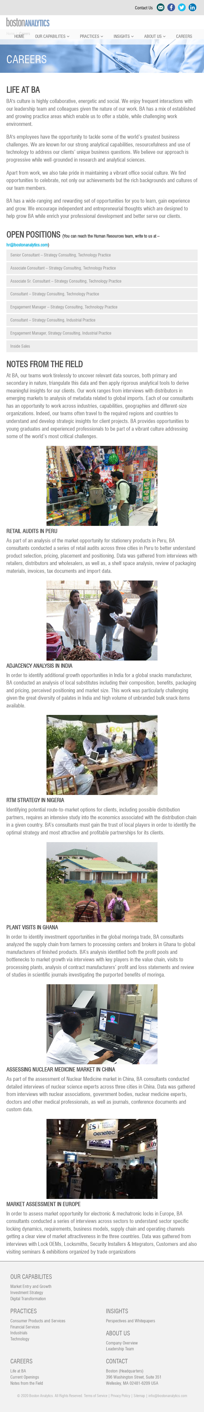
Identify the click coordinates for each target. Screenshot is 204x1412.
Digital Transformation (28, 1296)
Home (19, 36)
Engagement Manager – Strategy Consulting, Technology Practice (63, 304)
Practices (91, 36)
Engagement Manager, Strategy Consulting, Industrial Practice (60, 330)
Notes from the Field (26, 1380)
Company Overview (122, 1340)
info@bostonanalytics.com (167, 1396)
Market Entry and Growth (31, 1283)
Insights (124, 36)
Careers (184, 36)
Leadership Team (120, 1346)
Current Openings (24, 1374)
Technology (19, 1336)
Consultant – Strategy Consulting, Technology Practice (54, 291)
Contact (117, 1358)
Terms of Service (95, 1396)
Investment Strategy (26, 1289)
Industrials (18, 1330)
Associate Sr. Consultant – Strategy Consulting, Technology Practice (65, 278)
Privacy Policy (120, 1396)
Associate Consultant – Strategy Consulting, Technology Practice (63, 265)
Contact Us (145, 8)
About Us (154, 36)
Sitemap (139, 1396)
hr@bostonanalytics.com (27, 245)
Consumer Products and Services (37, 1318)
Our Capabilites (52, 36)
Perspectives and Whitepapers (130, 1318)
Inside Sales (20, 343)
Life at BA (18, 1368)
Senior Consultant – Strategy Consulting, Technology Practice (60, 252)
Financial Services (25, 1324)
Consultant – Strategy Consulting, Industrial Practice (52, 317)
